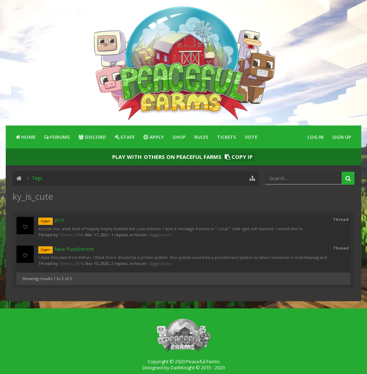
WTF (51, 220)
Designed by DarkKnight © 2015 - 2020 (183, 367)
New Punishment (66, 249)
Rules (201, 137)
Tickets (226, 137)
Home (28, 137)
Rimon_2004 (71, 234)
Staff (127, 137)
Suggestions (160, 234)
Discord (95, 137)
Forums (60, 137)
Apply (156, 137)
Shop (179, 137)
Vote (251, 137)
